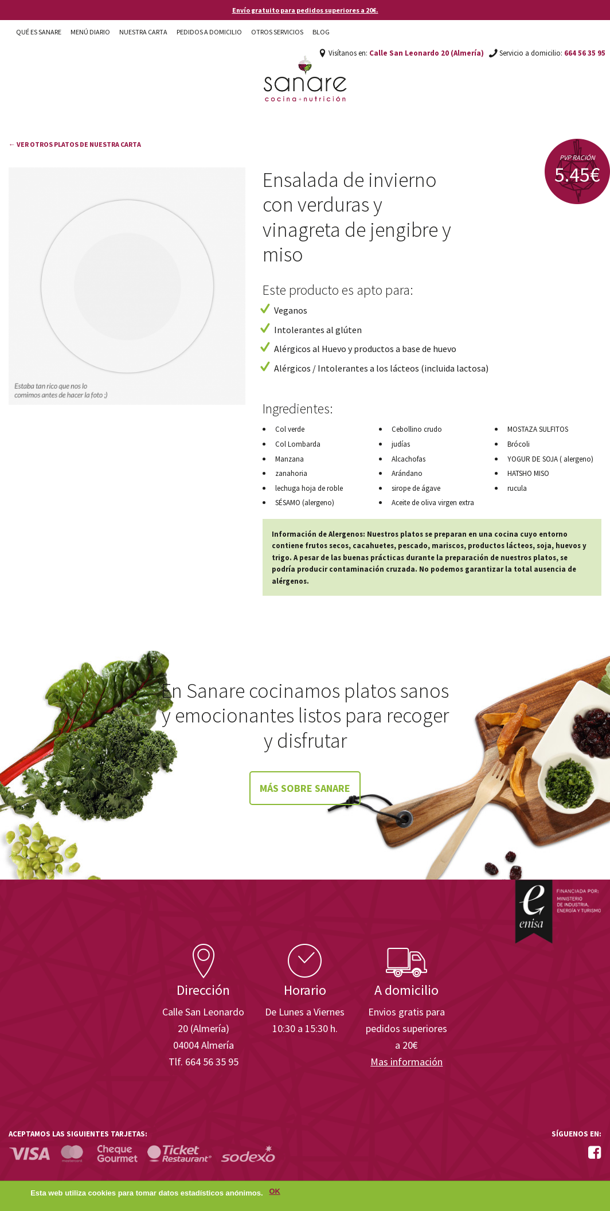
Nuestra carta (143, 32)
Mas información (406, 1061)
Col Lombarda (297, 444)
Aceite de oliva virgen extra (433, 502)
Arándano (407, 473)
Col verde (289, 429)
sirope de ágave (416, 488)
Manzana (289, 459)
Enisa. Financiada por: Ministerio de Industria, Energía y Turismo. (558, 911)
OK (274, 1192)
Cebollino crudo (417, 429)
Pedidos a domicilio (209, 32)
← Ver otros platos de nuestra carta (75, 144)
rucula (517, 488)
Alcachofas (408, 459)
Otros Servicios (277, 32)
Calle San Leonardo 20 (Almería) (426, 53)
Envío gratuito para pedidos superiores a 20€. (305, 10)
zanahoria (291, 473)
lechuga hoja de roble (309, 488)
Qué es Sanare (38, 32)
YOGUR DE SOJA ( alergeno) (550, 459)
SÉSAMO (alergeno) (304, 502)
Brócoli (518, 444)
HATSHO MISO (528, 473)
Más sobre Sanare (305, 788)
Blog (321, 32)
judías (401, 444)
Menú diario (90, 32)
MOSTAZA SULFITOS (537, 429)
